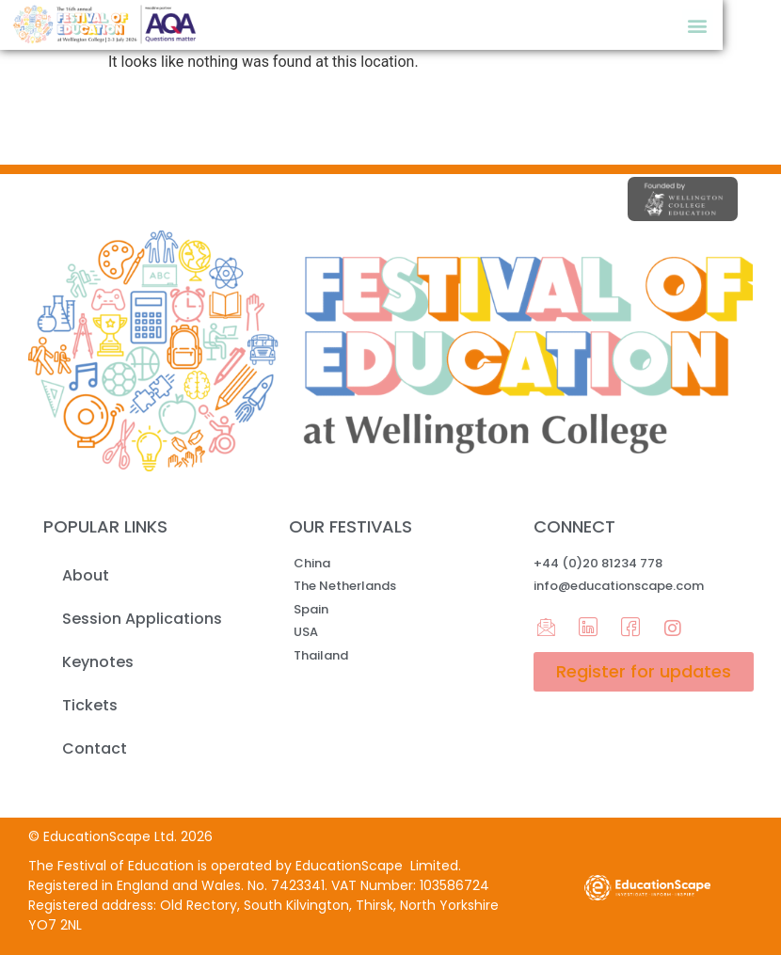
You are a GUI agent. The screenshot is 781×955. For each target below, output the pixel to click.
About (85, 575)
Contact (94, 748)
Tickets (90, 705)
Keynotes (98, 662)
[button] (697, 24)
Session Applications (142, 618)
